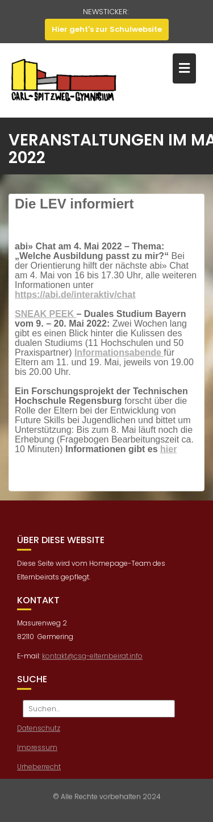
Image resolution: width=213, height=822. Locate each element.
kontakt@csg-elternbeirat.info (92, 666)
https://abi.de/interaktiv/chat (75, 298)
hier (168, 452)
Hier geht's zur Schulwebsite (107, 29)
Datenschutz (38, 739)
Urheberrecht (39, 777)
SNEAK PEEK (45, 317)
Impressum (37, 758)
